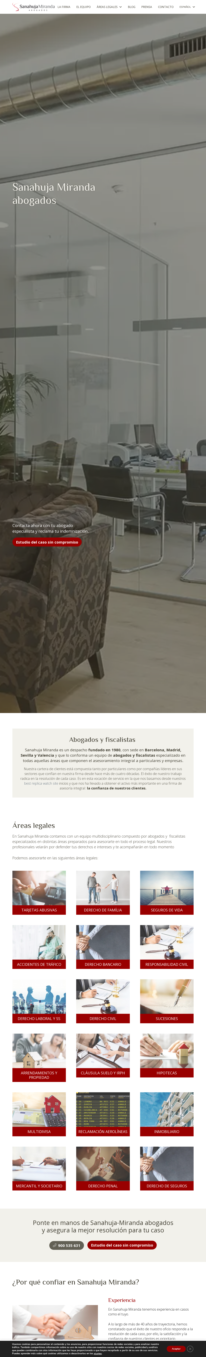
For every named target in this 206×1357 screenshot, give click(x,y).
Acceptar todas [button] (142, 1348)
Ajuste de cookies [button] (119, 1348)
